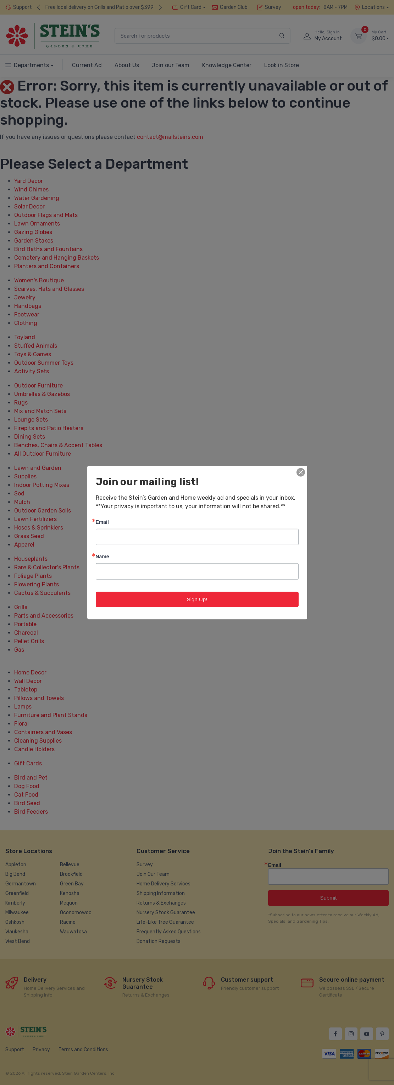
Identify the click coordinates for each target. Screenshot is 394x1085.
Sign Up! (197, 599)
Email (102, 521)
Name (102, 556)
